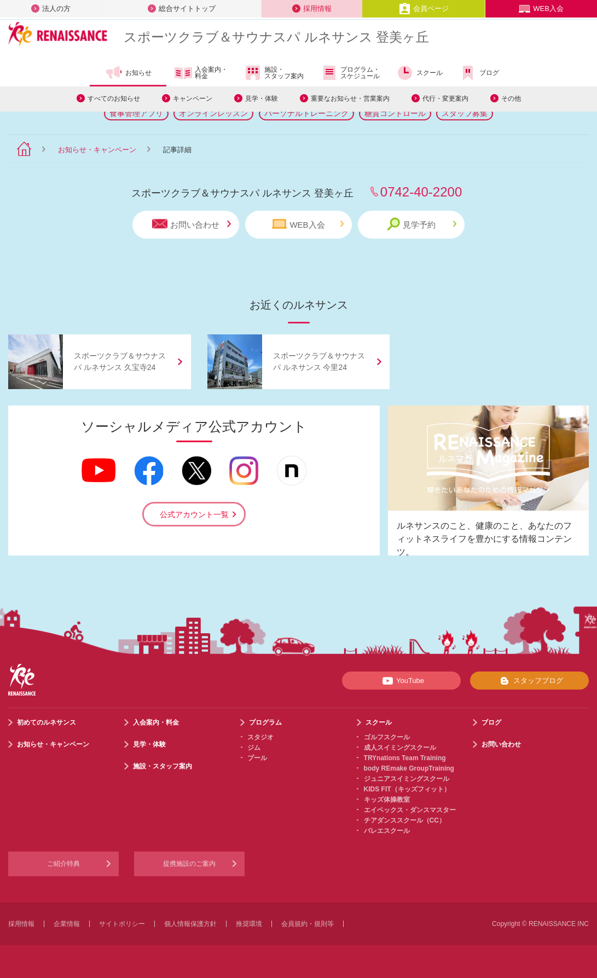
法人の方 (51, 8)
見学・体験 (261, 98)
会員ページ (424, 8)
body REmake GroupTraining (409, 768)
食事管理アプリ (136, 113)
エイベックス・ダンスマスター (410, 810)
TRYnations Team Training (405, 758)
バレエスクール (387, 831)
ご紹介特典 (63, 863)
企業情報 (67, 924)
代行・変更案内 (445, 98)
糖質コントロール (395, 113)
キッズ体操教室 (387, 799)
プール (257, 758)
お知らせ (128, 73)
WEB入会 (541, 8)
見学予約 (421, 224)
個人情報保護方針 (190, 924)
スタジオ (260, 737)
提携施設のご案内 (189, 863)
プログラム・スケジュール (350, 73)
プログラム (265, 722)
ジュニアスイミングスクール (406, 779)
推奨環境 (249, 924)
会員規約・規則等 (307, 924)
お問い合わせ (191, 224)
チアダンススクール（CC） (404, 820)
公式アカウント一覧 (194, 514)
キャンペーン (192, 98)
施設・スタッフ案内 (274, 73)
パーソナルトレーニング (306, 113)
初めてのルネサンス (46, 722)
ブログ (479, 73)
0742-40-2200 (421, 191)
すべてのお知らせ (114, 98)
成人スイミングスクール (400, 747)
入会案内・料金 (201, 73)
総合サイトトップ (182, 8)
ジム (253, 747)
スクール (419, 73)
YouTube (401, 681)
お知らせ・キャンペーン (97, 150)
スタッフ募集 (465, 113)
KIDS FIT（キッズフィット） (407, 789)
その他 (511, 98)
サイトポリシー (122, 924)
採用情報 (312, 8)
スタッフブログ (529, 681)
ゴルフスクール (387, 737)
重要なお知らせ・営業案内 (350, 98)
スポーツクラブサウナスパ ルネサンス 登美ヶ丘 (276, 37)
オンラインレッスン (213, 113)
